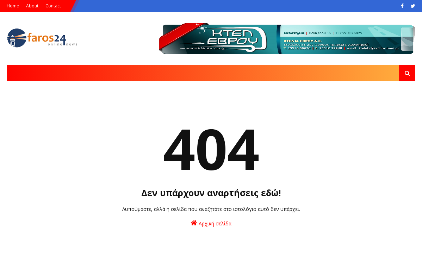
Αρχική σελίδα (211, 223)
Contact (53, 6)
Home (13, 6)
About (32, 6)
